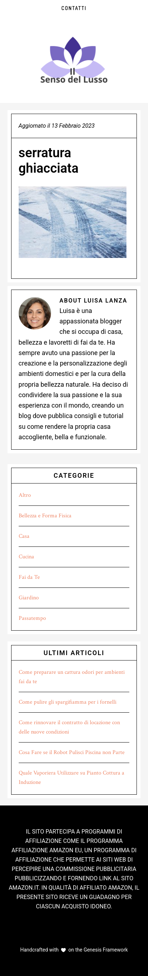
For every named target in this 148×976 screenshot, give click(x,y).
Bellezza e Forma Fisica (45, 515)
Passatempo (32, 618)
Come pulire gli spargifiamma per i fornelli (67, 702)
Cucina (26, 556)
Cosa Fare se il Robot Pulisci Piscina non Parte (72, 752)
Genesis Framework (105, 950)
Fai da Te (29, 577)
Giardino (29, 598)
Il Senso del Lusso (74, 60)
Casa (24, 536)
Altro (25, 495)
